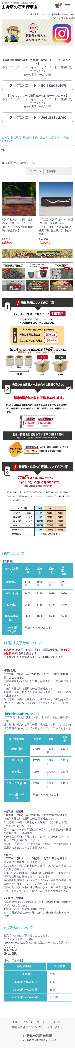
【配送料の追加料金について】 (22, 713)
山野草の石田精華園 (37, 1036)
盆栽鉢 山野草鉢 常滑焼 (54, 137)
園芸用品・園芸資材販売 (24, 137)
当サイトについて (22, 1022)
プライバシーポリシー (50, 1022)
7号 (11, 141)
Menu (68, 4)
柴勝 (4, 141)
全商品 (5, 137)
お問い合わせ (55, 1027)
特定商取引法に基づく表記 (27, 1027)
